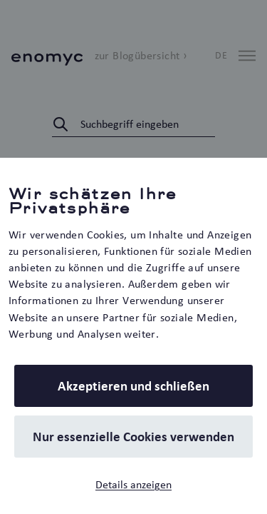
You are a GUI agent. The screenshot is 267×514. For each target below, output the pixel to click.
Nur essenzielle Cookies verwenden (133, 436)
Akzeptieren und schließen (133, 386)
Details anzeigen (133, 484)
